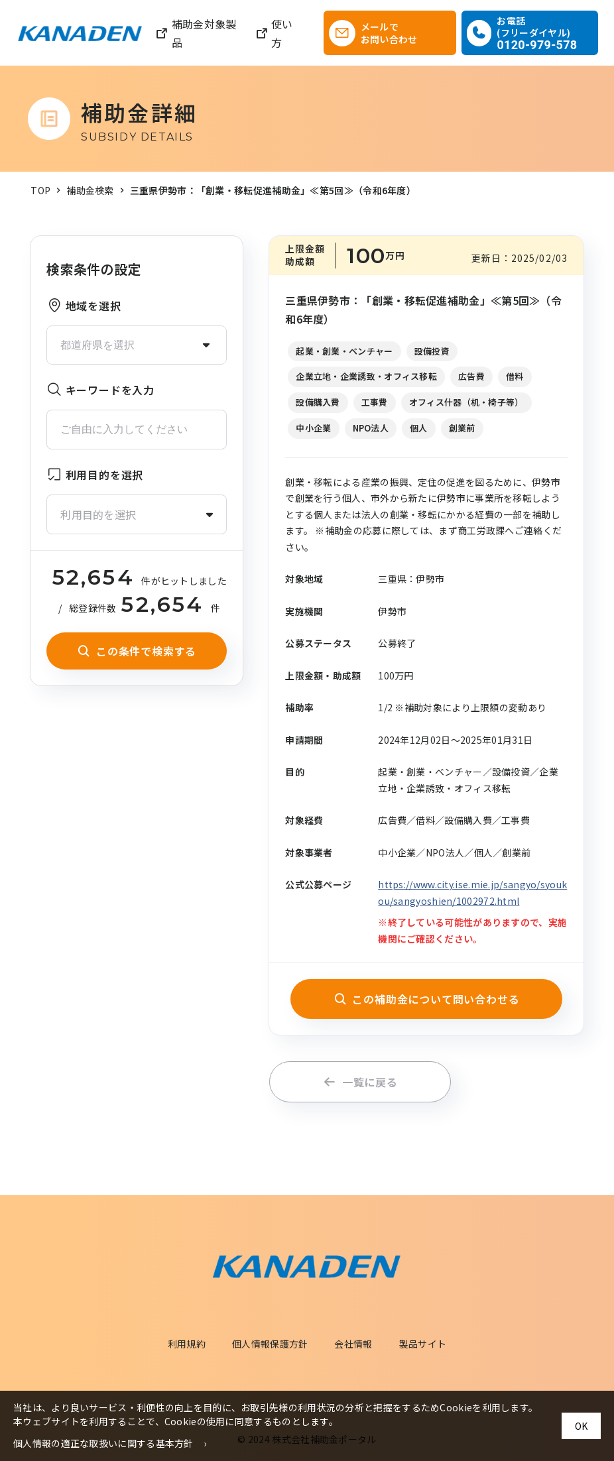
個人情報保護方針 (270, 1343)
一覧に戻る (360, 1082)
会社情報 (353, 1343)
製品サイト (423, 1343)
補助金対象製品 (195, 33)
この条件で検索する (136, 651)
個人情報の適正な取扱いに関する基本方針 (103, 1443)
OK (581, 1425)
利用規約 (187, 1343)
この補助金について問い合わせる (427, 999)
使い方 (274, 33)
